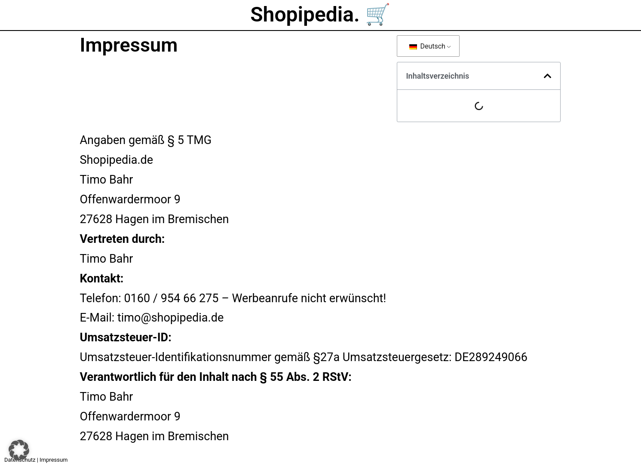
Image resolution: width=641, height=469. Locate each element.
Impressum (53, 460)
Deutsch (427, 46)
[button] (548, 76)
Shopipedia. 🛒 (320, 14)
